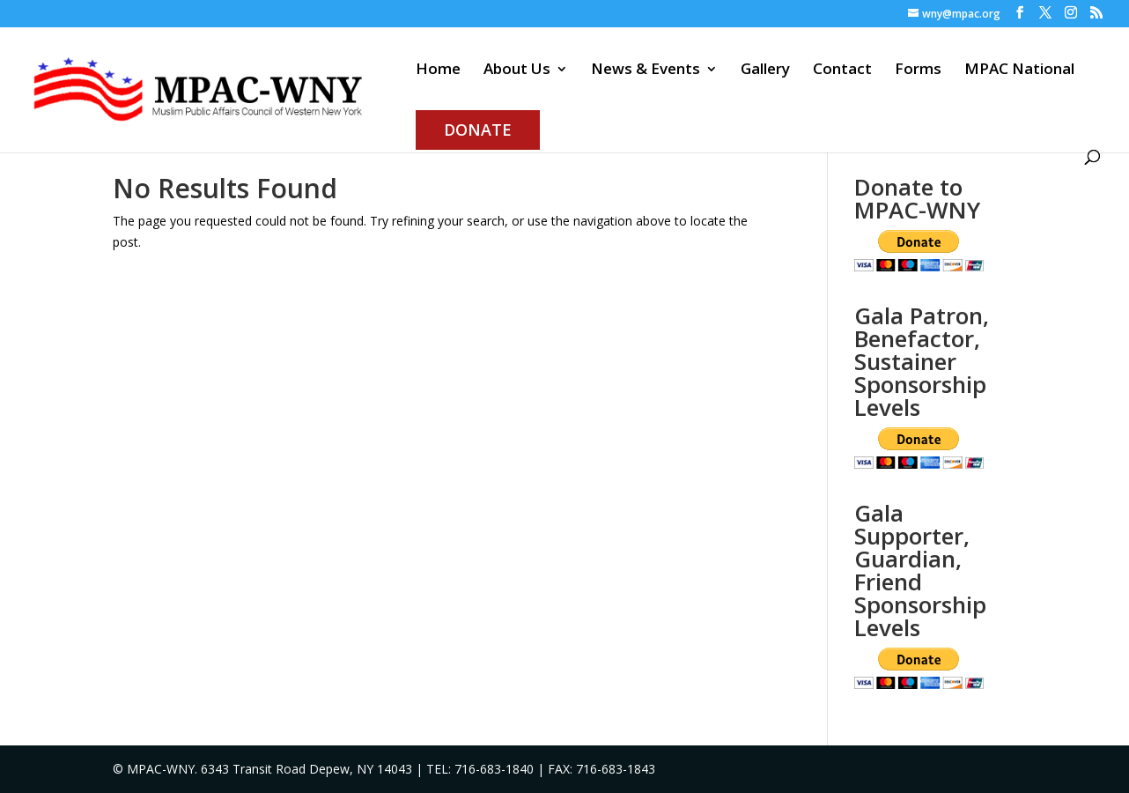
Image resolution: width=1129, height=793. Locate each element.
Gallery (765, 70)
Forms (918, 70)
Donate (478, 129)
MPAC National (1019, 70)
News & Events (645, 70)
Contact (842, 70)
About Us (516, 70)
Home (438, 70)
